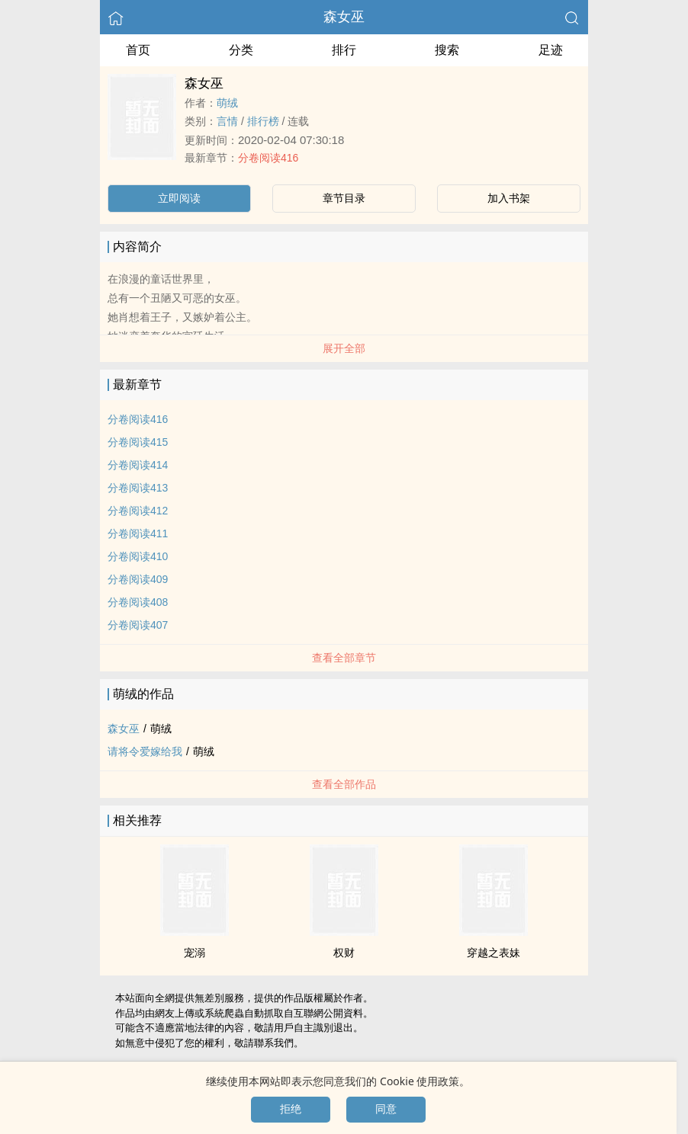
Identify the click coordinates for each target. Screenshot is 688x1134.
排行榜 (263, 121)
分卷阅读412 (138, 511)
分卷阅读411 (138, 533)
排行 (344, 49)
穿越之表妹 (493, 953)
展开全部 (344, 348)
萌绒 (227, 103)
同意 (386, 1109)
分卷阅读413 (138, 488)
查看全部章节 (344, 658)
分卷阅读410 (138, 556)
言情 (227, 121)
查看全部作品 (344, 784)
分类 (241, 49)
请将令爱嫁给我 (145, 751)
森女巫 (344, 16)
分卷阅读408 (138, 602)
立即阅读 (179, 198)
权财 (344, 953)
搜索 (447, 49)
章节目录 (344, 198)
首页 (138, 49)
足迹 (551, 49)
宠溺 (194, 953)
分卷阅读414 (138, 465)
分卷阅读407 (138, 625)
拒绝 (290, 1109)
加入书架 (508, 198)
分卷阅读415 (138, 442)
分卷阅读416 (268, 158)
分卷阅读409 (138, 579)
